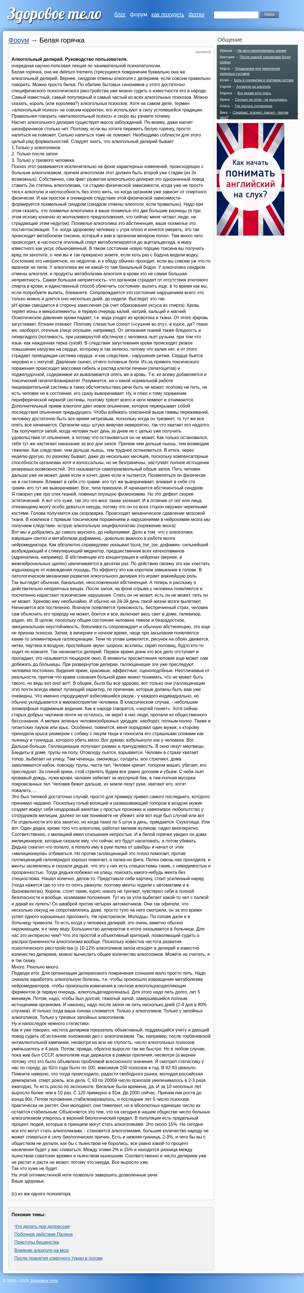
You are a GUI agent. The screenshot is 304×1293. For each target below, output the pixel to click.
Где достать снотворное (253, 106)
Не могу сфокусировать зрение (261, 51)
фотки (196, 14)
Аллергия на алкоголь (253, 87)
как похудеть (167, 14)
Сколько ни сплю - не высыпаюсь (261, 100)
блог (120, 14)
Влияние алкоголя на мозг (41, 1250)
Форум (18, 40)
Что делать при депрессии (42, 1226)
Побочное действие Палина (43, 1234)
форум (138, 14)
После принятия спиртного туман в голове (58, 1258)
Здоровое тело (44, 1280)
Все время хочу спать (254, 93)
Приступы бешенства (36, 1242)
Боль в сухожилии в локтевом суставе (264, 80)
